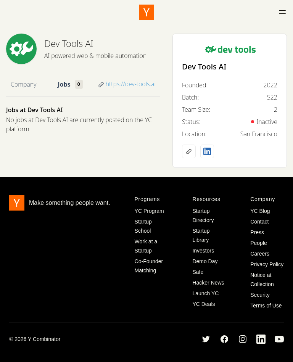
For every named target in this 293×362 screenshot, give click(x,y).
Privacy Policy (266, 264)
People (258, 243)
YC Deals (203, 304)
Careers (259, 254)
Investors (203, 251)
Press (257, 232)
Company (23, 84)
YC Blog (260, 211)
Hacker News (208, 283)
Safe (197, 272)
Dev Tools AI (68, 43)
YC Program (149, 211)
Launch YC (205, 293)
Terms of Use (266, 305)
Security (260, 295)
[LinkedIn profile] (207, 151)
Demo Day (204, 261)
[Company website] (189, 151)
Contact (259, 222)
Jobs (64, 84)
